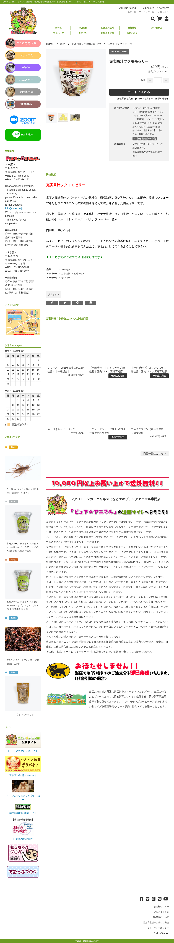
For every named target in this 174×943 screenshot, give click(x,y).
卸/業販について (161, 917)
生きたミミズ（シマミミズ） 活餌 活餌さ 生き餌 (23, 662)
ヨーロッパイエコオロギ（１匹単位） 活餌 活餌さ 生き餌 (23, 491)
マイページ (58, 33)
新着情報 (132, 28)
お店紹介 (83, 28)
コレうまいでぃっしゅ (23, 714)
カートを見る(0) (145, 98)
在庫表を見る (126, 98)
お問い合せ (132, 33)
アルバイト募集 (161, 912)
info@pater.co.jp (14, 208)
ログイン (83, 33)
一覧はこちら (155, 453)
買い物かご (156, 28)
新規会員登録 (107, 33)
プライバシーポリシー (158, 928)
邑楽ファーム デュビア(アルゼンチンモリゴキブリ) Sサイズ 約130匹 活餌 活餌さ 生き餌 (23, 606)
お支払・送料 (107, 28)
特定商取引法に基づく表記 (156, 922)
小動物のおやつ (92, 44)
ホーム (58, 28)
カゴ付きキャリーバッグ (61, 429)
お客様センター (161, 906)
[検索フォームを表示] (153, 18)
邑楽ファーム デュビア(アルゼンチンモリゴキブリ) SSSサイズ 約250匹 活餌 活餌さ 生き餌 (22, 547)
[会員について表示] (165, 18)
